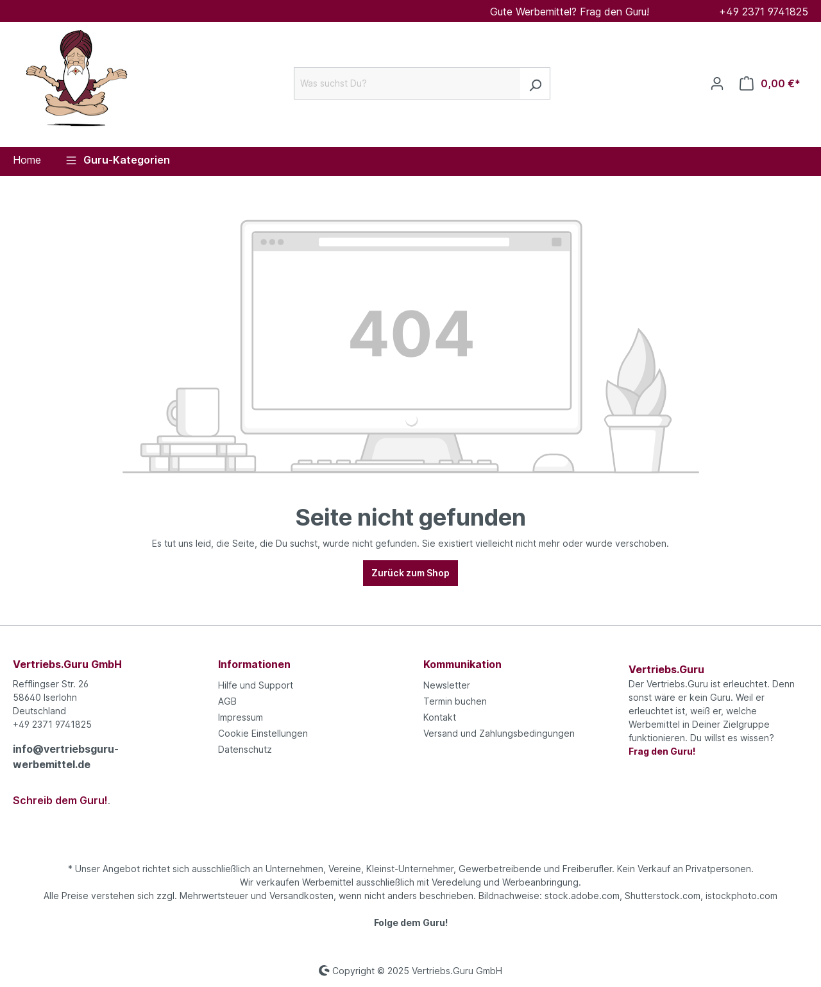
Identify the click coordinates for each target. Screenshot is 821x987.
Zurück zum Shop (410, 572)
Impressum (240, 717)
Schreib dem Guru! (60, 800)
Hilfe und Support (255, 685)
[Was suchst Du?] (407, 83)
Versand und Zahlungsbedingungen (499, 733)
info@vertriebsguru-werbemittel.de (66, 756)
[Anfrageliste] (770, 83)
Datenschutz (245, 749)
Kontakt (439, 717)
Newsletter (446, 685)
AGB (227, 701)
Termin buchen (455, 701)
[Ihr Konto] (717, 83)
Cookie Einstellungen (263, 733)
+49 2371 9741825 (763, 11)
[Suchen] (535, 83)
